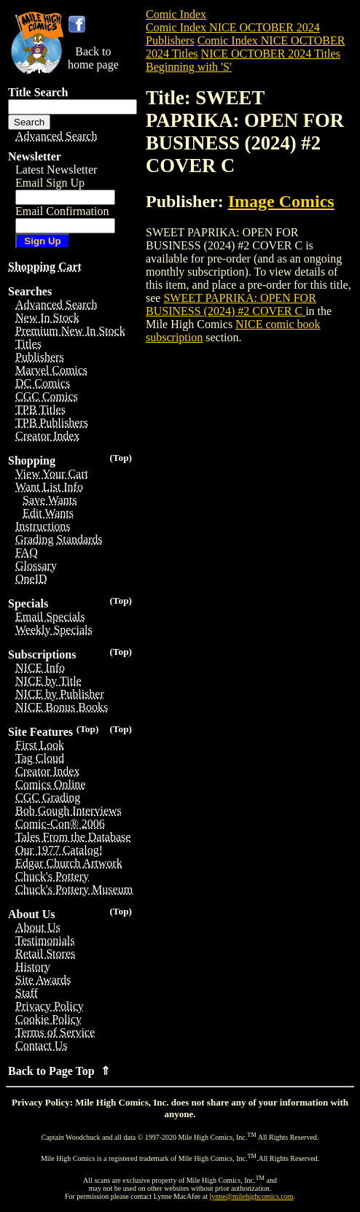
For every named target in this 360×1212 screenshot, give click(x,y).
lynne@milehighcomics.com (252, 1196)
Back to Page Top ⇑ (59, 1071)
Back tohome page (93, 58)
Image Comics (281, 201)
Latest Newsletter (56, 169)
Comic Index (176, 14)
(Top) (120, 457)
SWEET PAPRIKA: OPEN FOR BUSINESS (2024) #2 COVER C (231, 304)
